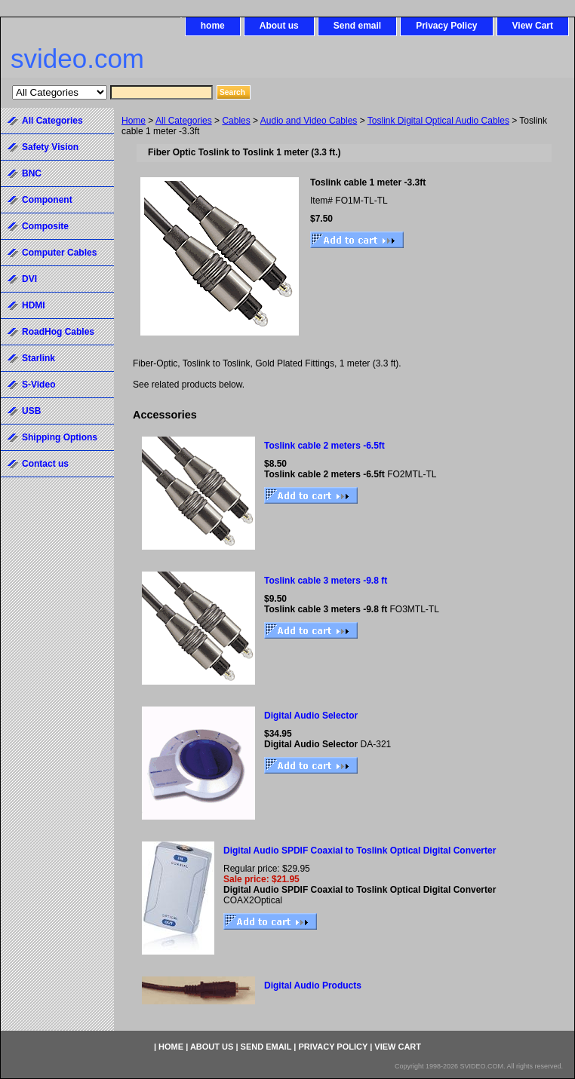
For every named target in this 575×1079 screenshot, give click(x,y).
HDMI (33, 305)
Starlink (38, 358)
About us (279, 25)
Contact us (45, 463)
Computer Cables (59, 252)
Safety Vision (50, 147)
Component (47, 200)
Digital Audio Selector (311, 715)
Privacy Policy (446, 25)
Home (133, 120)
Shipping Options (59, 437)
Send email (357, 25)
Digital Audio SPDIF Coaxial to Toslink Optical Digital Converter (359, 850)
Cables (236, 120)
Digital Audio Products (312, 985)
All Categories (183, 120)
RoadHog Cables (58, 331)
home (213, 25)
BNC (32, 173)
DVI (29, 279)
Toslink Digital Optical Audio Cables (438, 120)
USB (31, 411)
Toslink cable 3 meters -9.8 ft (325, 580)
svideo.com (77, 58)
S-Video (38, 384)
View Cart (532, 25)
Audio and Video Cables (309, 120)
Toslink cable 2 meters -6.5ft (324, 445)
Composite (45, 226)
